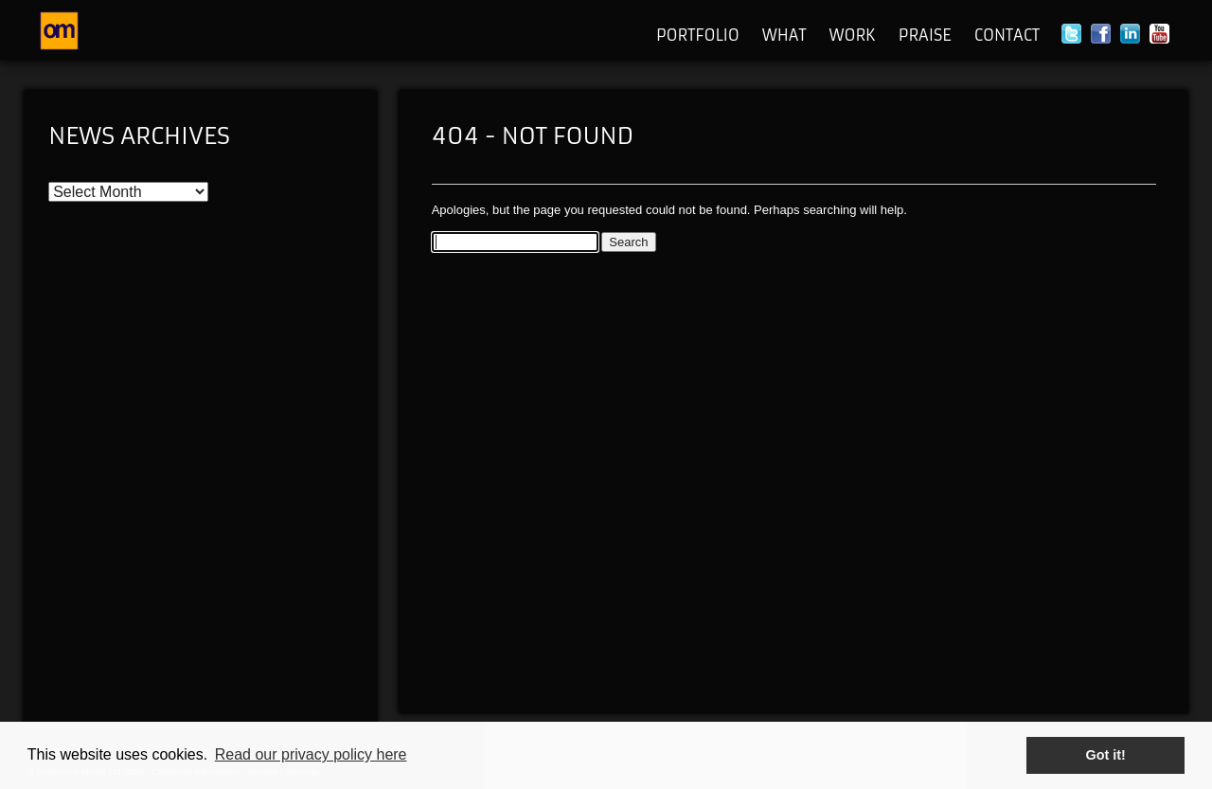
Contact (1007, 35)
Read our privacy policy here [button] (311, 754)
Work (852, 35)
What (784, 35)
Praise (925, 35)
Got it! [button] (1106, 754)
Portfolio (698, 35)
